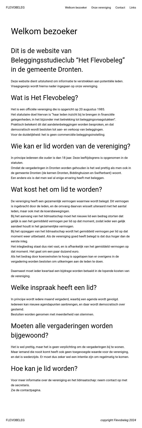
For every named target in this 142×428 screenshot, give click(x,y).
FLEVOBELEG (15, 7)
